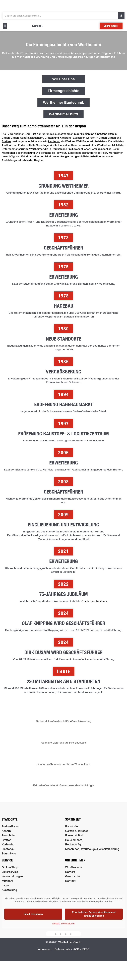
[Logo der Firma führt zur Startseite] (63, 5)
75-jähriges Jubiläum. (94, 600)
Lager (5, 885)
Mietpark (7, 881)
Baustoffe (71, 826)
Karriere (70, 871)
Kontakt (70, 881)
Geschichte (72, 876)
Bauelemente (73, 840)
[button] (5, 26)
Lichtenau (54, 141)
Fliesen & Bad (74, 835)
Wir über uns (73, 867)
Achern (24, 137)
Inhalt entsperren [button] (33, 914)
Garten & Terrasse (76, 831)
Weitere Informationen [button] (63, 923)
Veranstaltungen (12, 876)
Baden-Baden (10, 137)
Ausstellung (9, 890)
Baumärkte (9, 853)
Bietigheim (36, 137)
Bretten (49, 137)
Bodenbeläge (73, 844)
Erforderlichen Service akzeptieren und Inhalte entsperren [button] (93, 914)
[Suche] (121, 15)
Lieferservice (10, 871)
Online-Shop (10, 867)
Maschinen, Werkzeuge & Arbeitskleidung (92, 849)
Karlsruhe (66, 137)
